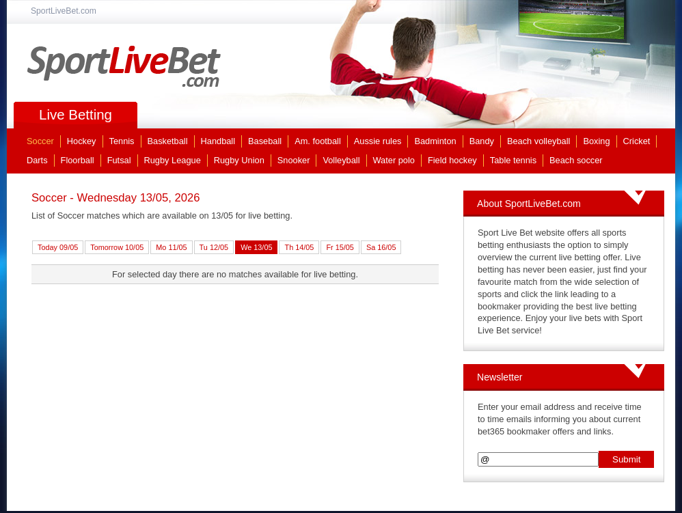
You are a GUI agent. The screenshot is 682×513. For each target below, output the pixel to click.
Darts (37, 160)
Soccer (40, 141)
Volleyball (341, 160)
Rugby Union (239, 160)
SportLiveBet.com (124, 66)
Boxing (596, 141)
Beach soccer (576, 160)
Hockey (81, 141)
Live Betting (75, 114)
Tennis (122, 141)
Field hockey (452, 160)
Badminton (435, 141)
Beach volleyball (538, 141)
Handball (218, 141)
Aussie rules (378, 141)
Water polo (394, 160)
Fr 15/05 (340, 247)
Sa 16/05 (381, 247)
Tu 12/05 (214, 247)
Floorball (77, 160)
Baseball (265, 141)
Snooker (293, 160)
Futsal (119, 160)
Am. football (318, 141)
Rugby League (172, 160)
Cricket (637, 141)
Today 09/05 (58, 247)
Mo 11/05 (171, 247)
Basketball (168, 141)
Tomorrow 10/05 (117, 247)
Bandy (481, 141)
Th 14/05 (299, 247)
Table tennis (513, 160)
